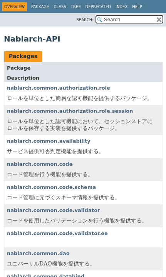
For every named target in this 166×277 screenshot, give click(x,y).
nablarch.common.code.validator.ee (57, 233)
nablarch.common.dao (38, 253)
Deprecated (98, 7)
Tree (76, 7)
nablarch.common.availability (49, 141)
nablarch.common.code (40, 164)
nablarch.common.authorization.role (58, 88)
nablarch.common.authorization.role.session (70, 111)
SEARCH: (85, 20)
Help (137, 7)
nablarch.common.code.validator (53, 210)
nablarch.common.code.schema (51, 187)
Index (121, 7)
